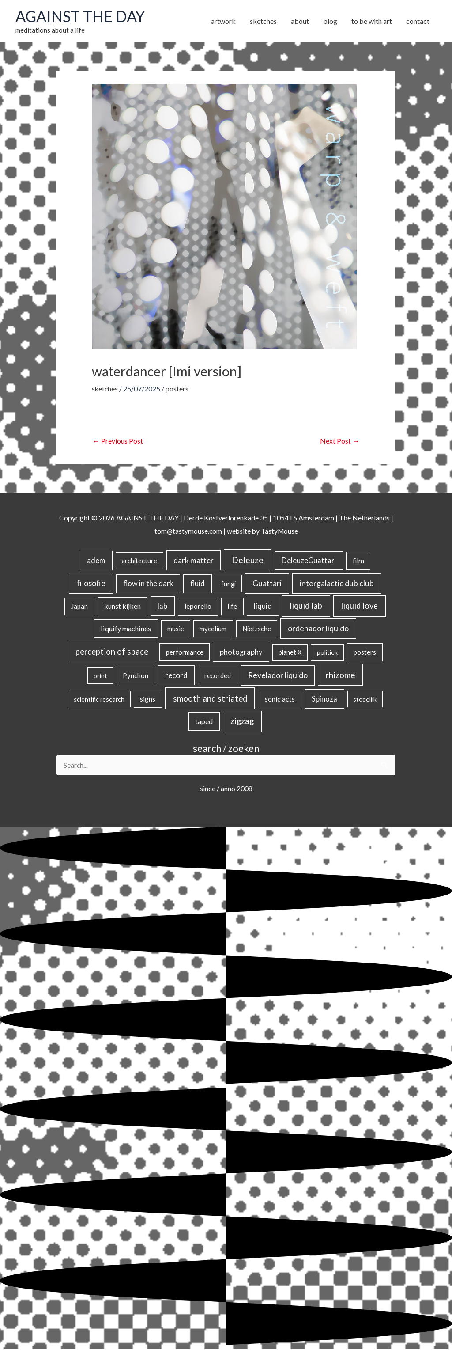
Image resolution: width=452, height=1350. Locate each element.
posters (177, 389)
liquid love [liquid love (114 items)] (359, 606)
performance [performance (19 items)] (184, 652)
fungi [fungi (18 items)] (228, 584)
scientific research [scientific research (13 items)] (99, 699)
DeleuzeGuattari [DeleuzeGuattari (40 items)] (309, 561)
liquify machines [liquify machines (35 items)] (126, 629)
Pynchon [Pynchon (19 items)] (135, 676)
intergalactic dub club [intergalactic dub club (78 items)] (337, 583)
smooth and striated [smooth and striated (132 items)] (210, 699)
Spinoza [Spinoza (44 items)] (324, 699)
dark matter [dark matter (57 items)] (193, 560)
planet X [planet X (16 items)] (290, 652)
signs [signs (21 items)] (147, 699)
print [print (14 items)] (100, 676)
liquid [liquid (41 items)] (263, 606)
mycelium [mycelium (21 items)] (213, 629)
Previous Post (118, 441)
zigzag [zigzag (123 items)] (242, 721)
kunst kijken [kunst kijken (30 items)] (122, 606)
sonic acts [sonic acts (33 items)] (280, 699)
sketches (105, 389)
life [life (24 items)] (232, 607)
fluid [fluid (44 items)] (197, 584)
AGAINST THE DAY (81, 16)
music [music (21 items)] (175, 629)
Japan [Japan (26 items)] (79, 607)
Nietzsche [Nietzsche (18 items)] (256, 629)
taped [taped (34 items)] (204, 721)
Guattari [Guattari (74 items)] (267, 583)
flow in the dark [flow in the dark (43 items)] (148, 584)
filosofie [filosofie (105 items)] (91, 583)
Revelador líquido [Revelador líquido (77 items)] (278, 675)
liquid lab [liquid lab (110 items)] (306, 606)
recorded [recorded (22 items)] (217, 676)
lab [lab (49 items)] (162, 606)
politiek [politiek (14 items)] (327, 652)
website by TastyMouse (262, 531)
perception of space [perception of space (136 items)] (111, 652)
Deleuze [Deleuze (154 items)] (248, 560)
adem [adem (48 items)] (96, 561)
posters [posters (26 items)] (365, 652)
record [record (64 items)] (176, 675)
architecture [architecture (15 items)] (139, 561)
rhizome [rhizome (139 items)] (340, 675)
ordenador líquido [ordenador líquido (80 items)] (318, 628)
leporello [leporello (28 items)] (198, 607)
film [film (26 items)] (358, 561)
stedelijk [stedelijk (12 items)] (365, 699)
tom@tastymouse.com (187, 531)
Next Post (339, 441)
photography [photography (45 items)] (241, 652)
